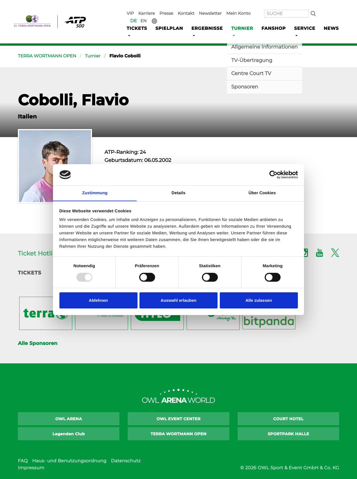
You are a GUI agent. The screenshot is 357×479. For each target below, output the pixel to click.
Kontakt (185, 5)
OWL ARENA (68, 418)
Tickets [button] (136, 20)
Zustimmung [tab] (95, 193)
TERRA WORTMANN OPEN (48, 56)
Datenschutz (126, 461)
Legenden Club (68, 433)
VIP (134, 5)
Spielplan (169, 20)
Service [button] (301, 20)
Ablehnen (98, 300)
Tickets (29, 273)
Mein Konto (233, 5)
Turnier (95, 56)
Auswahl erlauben (178, 300)
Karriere (149, 5)
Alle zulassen (258, 300)
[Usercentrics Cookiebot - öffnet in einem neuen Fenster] (273, 174)
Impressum (31, 468)
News (327, 20)
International (334, 6)
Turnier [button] (239, 20)
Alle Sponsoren (37, 343)
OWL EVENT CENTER (178, 418)
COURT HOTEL (288, 418)
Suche (299, 5)
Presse (167, 5)
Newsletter (207, 5)
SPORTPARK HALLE (288, 433)
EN (325, 5)
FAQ (23, 461)
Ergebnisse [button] (205, 20)
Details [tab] (178, 193)
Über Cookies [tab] (262, 193)
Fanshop (271, 20)
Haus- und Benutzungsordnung (69, 461)
